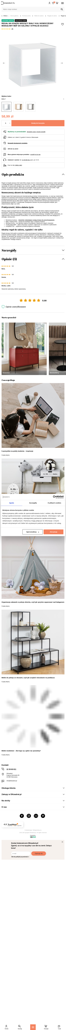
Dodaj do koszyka (38, 123)
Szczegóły (9, 250)
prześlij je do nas (35, 154)
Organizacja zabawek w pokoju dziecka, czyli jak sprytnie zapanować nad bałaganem (33, 602)
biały (33, 99)
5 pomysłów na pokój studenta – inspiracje (17, 451)
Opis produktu (13, 174)
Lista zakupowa (54, 2)
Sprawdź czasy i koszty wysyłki (36, 132)
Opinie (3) (9, 259)
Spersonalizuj (32, 532)
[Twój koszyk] (57, 3)
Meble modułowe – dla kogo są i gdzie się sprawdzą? (21, 751)
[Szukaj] (61, 9)
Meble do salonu (38, 16)
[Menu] (33, 1027)
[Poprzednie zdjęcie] (4, 63)
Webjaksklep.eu (37, 830)
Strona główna (14, 16)
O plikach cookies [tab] (54, 503)
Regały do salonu (52, 16)
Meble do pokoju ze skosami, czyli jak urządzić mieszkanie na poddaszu (28, 678)
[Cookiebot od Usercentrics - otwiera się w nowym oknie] (54, 496)
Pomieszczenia (26, 16)
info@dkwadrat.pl (12, 781)
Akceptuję (53, 532)
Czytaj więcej (5, 455)
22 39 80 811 (26, 160)
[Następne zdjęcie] (61, 63)
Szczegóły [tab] (33, 503)
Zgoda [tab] (11, 503)
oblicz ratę (18, 165)
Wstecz (5, 16)
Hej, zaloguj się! (49, 3)
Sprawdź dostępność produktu (17, 143)
